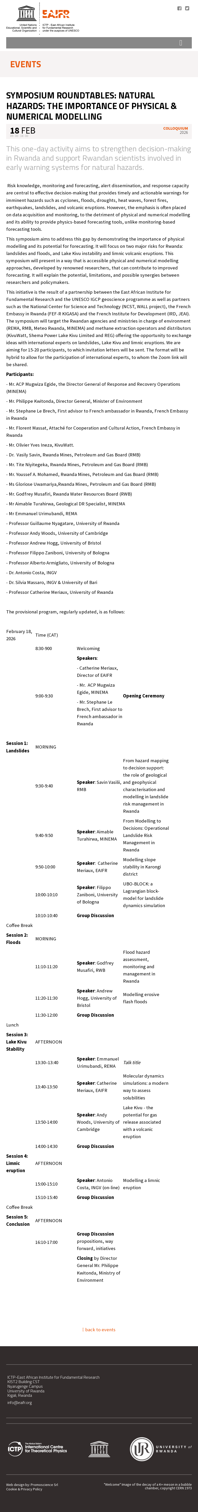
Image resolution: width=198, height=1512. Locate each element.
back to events (99, 1330)
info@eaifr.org (19, 1402)
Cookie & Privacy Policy (24, 1489)
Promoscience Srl (44, 1485)
